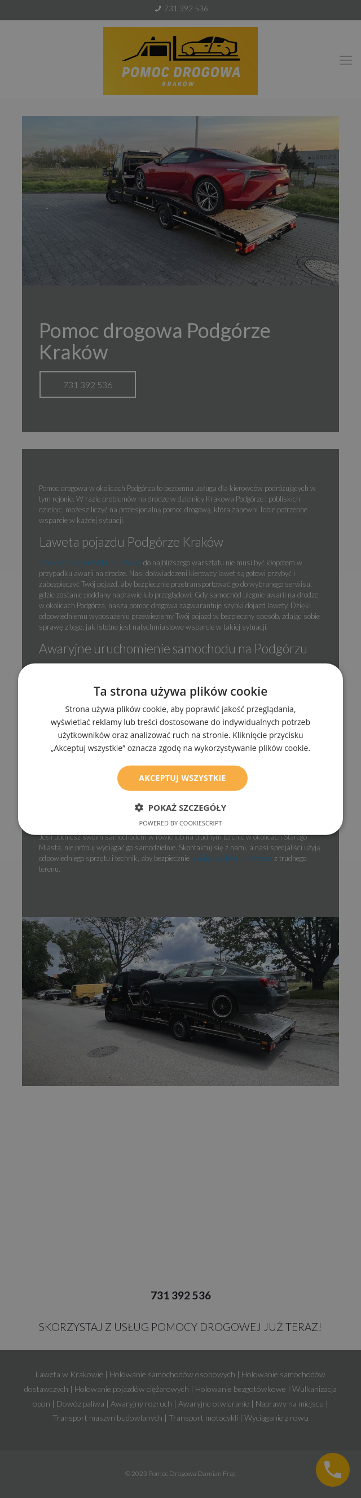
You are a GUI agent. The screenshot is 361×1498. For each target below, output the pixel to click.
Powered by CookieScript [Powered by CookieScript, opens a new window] (180, 823)
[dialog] (180, 749)
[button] (180, 807)
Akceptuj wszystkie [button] (182, 777)
